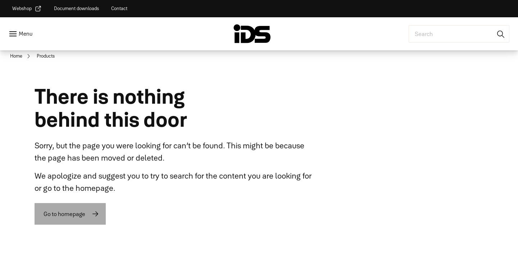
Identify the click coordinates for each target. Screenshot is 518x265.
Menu (25, 33)
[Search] (501, 34)
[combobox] (459, 33)
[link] (27, 8)
